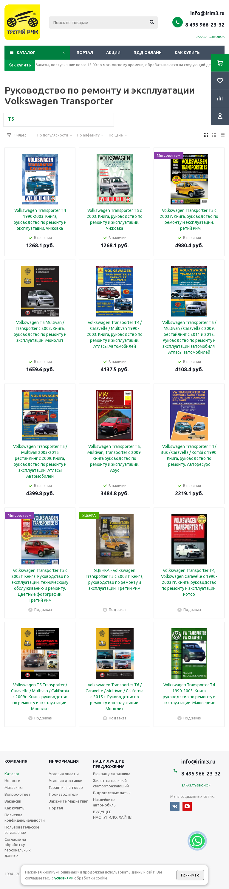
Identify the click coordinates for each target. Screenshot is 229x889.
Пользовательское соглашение (21, 829)
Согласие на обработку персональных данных (17, 847)
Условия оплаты (64, 774)
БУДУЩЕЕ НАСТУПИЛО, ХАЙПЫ (112, 814)
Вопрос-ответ (17, 794)
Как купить (187, 52)
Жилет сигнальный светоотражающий (111, 783)
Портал (85, 52)
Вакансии (12, 801)
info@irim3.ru (207, 13)
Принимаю (190, 875)
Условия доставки (65, 780)
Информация (64, 761)
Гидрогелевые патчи (112, 793)
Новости (12, 780)
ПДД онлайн (148, 52)
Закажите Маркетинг (68, 801)
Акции (113, 52)
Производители (63, 794)
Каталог (26, 52)
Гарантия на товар (66, 787)
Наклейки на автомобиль (104, 802)
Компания (15, 761)
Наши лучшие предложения (109, 764)
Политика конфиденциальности (24, 817)
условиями (63, 878)
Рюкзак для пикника (111, 774)
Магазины (13, 787)
